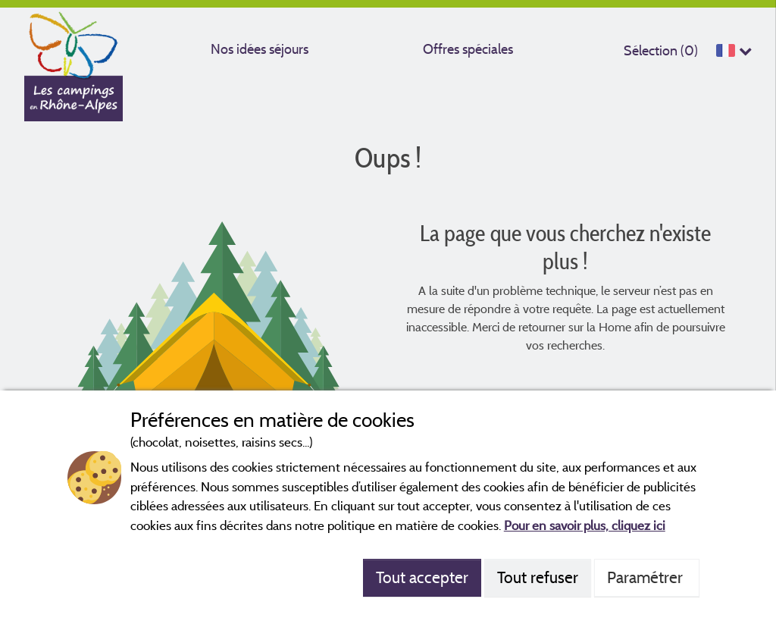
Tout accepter (422, 577)
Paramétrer (647, 577)
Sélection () (661, 50)
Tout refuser (537, 577)
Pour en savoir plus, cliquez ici (584, 525)
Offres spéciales (468, 49)
